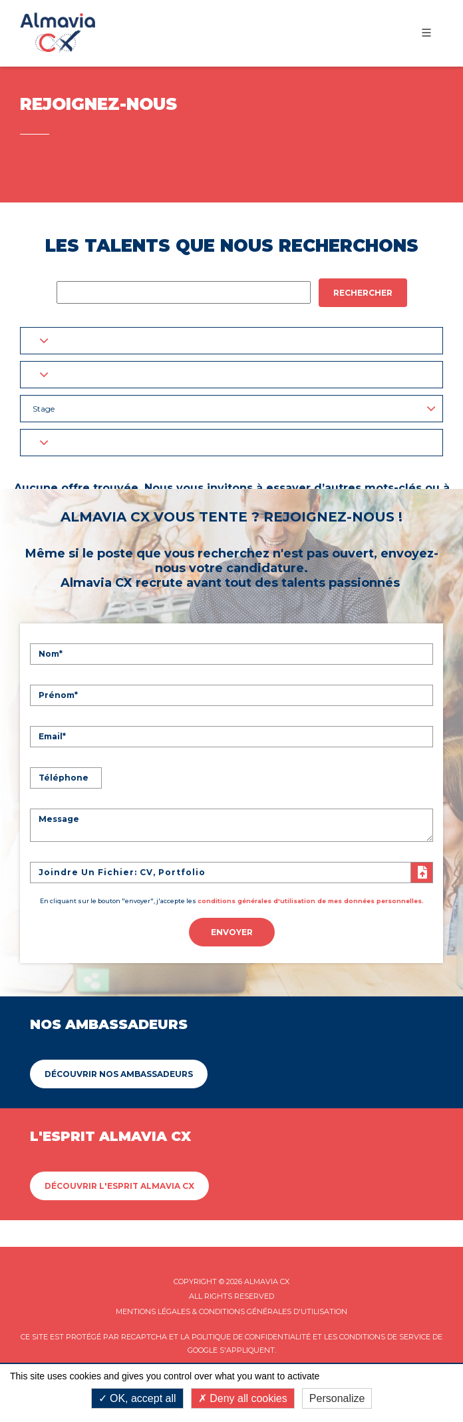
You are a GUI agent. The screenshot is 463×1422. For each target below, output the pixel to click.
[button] (231, 340)
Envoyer (232, 932)
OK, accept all (137, 1398)
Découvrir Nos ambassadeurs (119, 1074)
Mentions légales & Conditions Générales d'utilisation (231, 1311)
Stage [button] (234, 408)
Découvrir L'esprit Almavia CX (119, 1186)
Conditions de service (384, 1336)
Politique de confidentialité (251, 1336)
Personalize (337, 1398)
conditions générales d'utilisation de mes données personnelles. (311, 900)
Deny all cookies (242, 1398)
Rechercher (362, 293)
